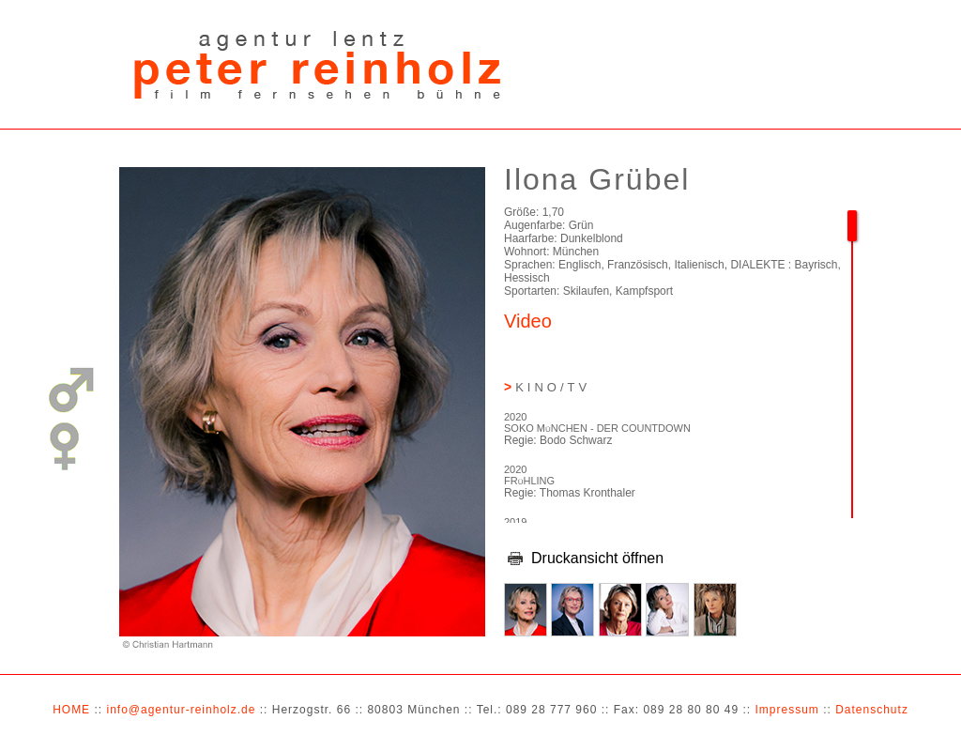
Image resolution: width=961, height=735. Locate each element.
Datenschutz (871, 709)
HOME (71, 709)
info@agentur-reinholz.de (180, 709)
